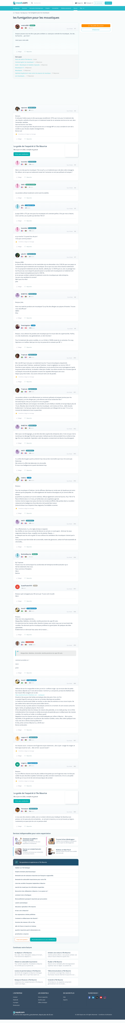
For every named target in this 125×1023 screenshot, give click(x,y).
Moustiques (18, 70)
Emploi (48, 8)
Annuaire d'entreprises (36, 8)
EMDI (23, 186)
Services (24, 8)
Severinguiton (25, 327)
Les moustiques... (20, 76)
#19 (75, 647)
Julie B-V (23, 255)
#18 (75, 613)
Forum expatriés (43, 1000)
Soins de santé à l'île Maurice (23, 59)
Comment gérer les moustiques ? (24, 62)
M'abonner (96, 30)
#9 (75, 330)
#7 (75, 259)
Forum (75, 8)
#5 (75, 210)
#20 (75, 685)
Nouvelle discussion (96, 26)
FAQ (64, 1000)
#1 (75, 28)
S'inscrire (108, 3)
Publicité (15, 1003)
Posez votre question (22, 943)
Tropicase (24, 356)
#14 (75, 482)
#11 (75, 394)
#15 (75, 525)
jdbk (22, 207)
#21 (75, 742)
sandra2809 (25, 25)
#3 (75, 166)
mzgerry (24, 765)
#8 (75, 299)
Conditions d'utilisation (105, 1018)
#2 (75, 111)
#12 (75, 430)
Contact (15, 1000)
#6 (75, 233)
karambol (24, 163)
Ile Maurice (16, 8)
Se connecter (98, 3)
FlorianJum (24, 812)
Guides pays (41, 1003)
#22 (75, 768)
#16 (75, 559)
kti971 (23, 452)
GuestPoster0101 (26, 587)
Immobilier (55, 8)
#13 (75, 455)
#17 (75, 590)
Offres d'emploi (42, 1006)
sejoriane (24, 107)
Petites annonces (66, 8)
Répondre (28, 51)
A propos (15, 1006)
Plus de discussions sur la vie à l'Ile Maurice (43, 943)
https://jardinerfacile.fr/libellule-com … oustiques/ (30, 697)
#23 (75, 815)
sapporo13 (24, 739)
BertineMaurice (26, 556)
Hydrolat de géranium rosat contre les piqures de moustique (33, 73)
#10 (75, 359)
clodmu (23, 479)
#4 (75, 189)
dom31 (23, 610)
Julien (23, 644)
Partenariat (16, 1009)
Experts (65, 1003)
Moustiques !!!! (19, 67)
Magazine (79, 3)
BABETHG (24, 295)
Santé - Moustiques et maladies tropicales (27, 65)
